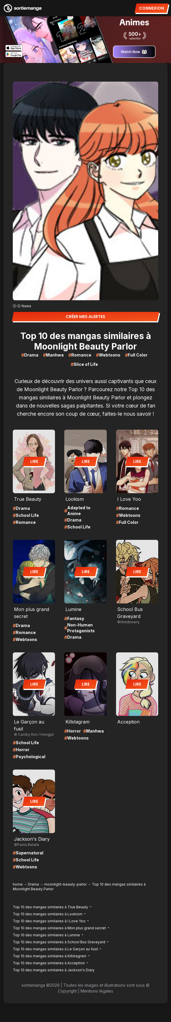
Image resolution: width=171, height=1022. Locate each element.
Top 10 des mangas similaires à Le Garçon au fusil (55, 949)
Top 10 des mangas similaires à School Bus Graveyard (59, 942)
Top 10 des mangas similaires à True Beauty (50, 907)
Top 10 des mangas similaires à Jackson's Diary (54, 970)
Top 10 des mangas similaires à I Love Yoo (49, 921)
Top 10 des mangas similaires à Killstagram (49, 956)
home (18, 884)
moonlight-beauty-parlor (65, 884)
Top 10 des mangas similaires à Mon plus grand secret (59, 928)
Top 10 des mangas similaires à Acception (49, 963)
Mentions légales (97, 990)
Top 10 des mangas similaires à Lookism (47, 914)
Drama (33, 884)
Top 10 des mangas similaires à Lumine (46, 935)
